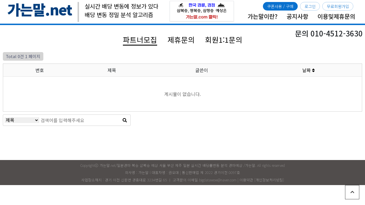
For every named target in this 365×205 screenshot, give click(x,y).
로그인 (310, 6)
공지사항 (297, 16)
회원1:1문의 (223, 39)
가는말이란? (262, 16)
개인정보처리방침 (269, 180)
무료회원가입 (338, 6)
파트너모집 (140, 39)
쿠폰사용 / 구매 (280, 6)
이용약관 (246, 180)
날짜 (308, 70)
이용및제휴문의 (336, 16)
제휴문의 (181, 39)
